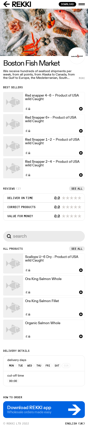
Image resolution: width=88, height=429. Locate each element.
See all (77, 188)
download (67, 4)
